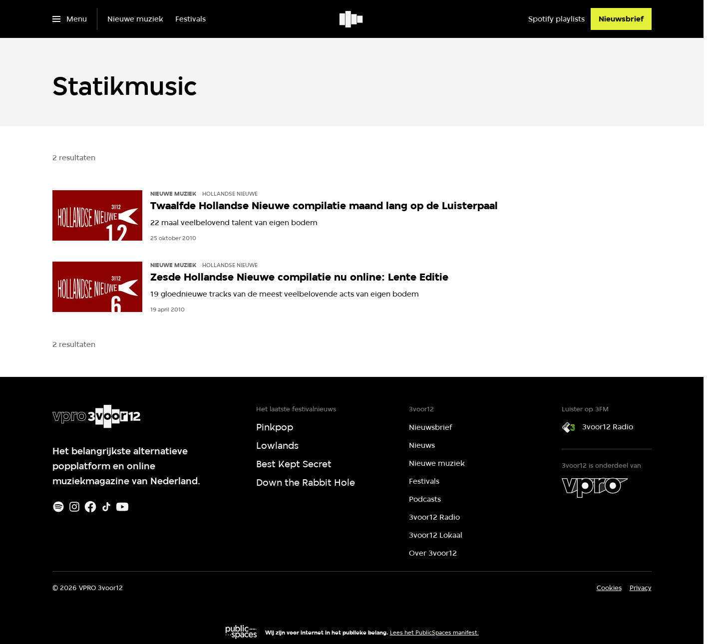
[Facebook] (90, 507)
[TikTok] (106, 507)
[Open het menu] (69, 19)
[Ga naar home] (352, 19)
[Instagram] (74, 507)
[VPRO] (595, 488)
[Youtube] (122, 507)
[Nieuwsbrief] (621, 19)
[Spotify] (58, 507)
